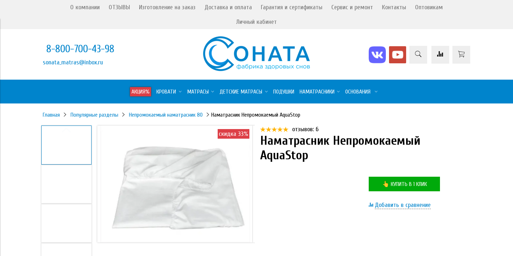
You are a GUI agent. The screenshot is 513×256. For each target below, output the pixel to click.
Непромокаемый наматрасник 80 (166, 115)
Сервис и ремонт (352, 7)
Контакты (394, 7)
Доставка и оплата (228, 7)
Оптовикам (429, 7)
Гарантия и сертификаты (291, 7)
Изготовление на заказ (167, 7)
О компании (85, 7)
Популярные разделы (94, 115)
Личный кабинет (256, 22)
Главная (51, 115)
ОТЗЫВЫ (119, 7)
